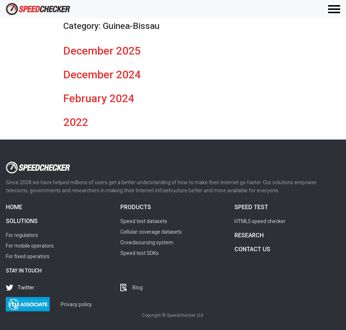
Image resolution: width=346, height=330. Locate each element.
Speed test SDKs (139, 253)
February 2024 (98, 98)
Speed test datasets (143, 221)
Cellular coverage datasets (151, 232)
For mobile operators (30, 246)
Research (249, 235)
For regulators (22, 235)
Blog (137, 287)
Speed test (251, 207)
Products (135, 207)
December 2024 (102, 74)
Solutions (22, 221)
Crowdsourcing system (146, 242)
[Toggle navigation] (334, 9)
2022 (75, 122)
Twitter (26, 287)
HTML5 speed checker (260, 221)
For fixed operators (27, 256)
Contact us (252, 249)
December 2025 (102, 50)
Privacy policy (76, 304)
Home (14, 207)
